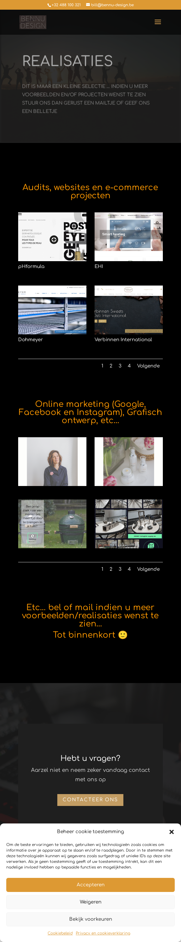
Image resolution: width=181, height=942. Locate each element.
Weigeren (90, 902)
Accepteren (91, 885)
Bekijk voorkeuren (90, 919)
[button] (171, 832)
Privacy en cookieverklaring (103, 933)
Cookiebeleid (60, 933)
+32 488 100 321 (66, 5)
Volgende (148, 366)
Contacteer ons (90, 800)
